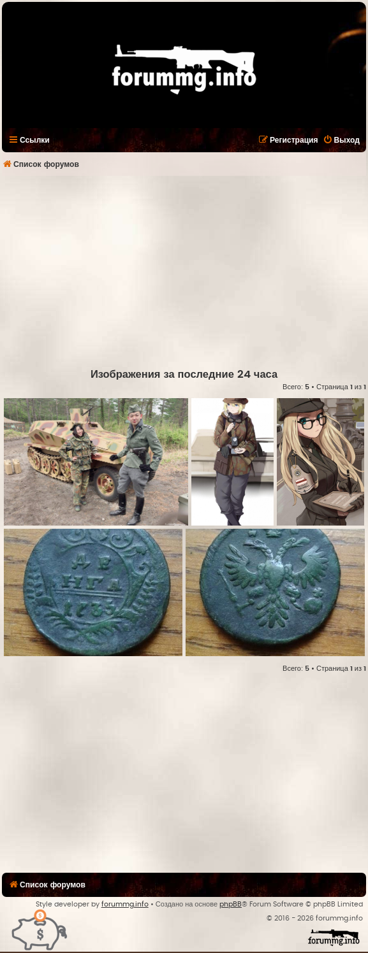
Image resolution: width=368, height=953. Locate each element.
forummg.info (125, 904)
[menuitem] (341, 140)
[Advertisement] (185, 271)
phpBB (230, 904)
